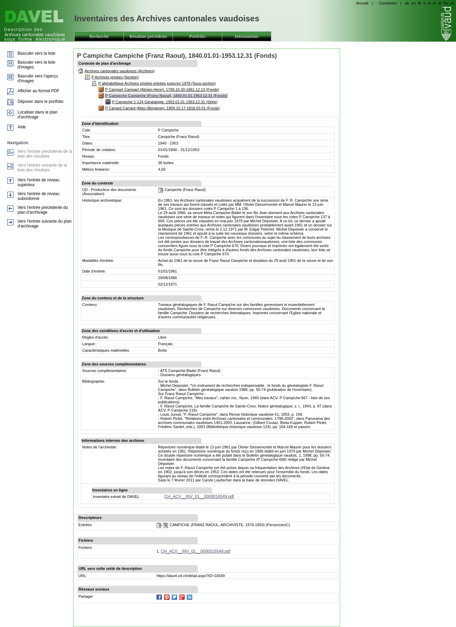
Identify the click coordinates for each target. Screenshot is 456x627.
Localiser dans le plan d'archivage (37, 114)
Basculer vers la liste (36, 53)
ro (452, 3)
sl (434, 3)
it (424, 3)
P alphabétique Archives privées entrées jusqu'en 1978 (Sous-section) (157, 83)
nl (429, 3)
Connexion (388, 3)
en (414, 3)
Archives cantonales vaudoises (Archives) (120, 71)
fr (419, 3)
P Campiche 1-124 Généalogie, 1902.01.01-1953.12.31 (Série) (164, 102)
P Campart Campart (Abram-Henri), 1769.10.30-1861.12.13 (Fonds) (162, 89)
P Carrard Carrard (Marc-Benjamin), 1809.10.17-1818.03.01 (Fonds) (162, 108)
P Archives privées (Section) (115, 77)
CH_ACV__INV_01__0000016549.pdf (199, 496)
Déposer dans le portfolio (40, 101)
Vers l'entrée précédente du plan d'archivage (43, 210)
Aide (22, 127)
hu (446, 3)
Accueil (362, 3)
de (407, 3)
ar (440, 3)
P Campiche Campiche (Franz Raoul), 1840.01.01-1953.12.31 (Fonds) (166, 96)
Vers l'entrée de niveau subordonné (38, 196)
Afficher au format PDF (38, 90)
